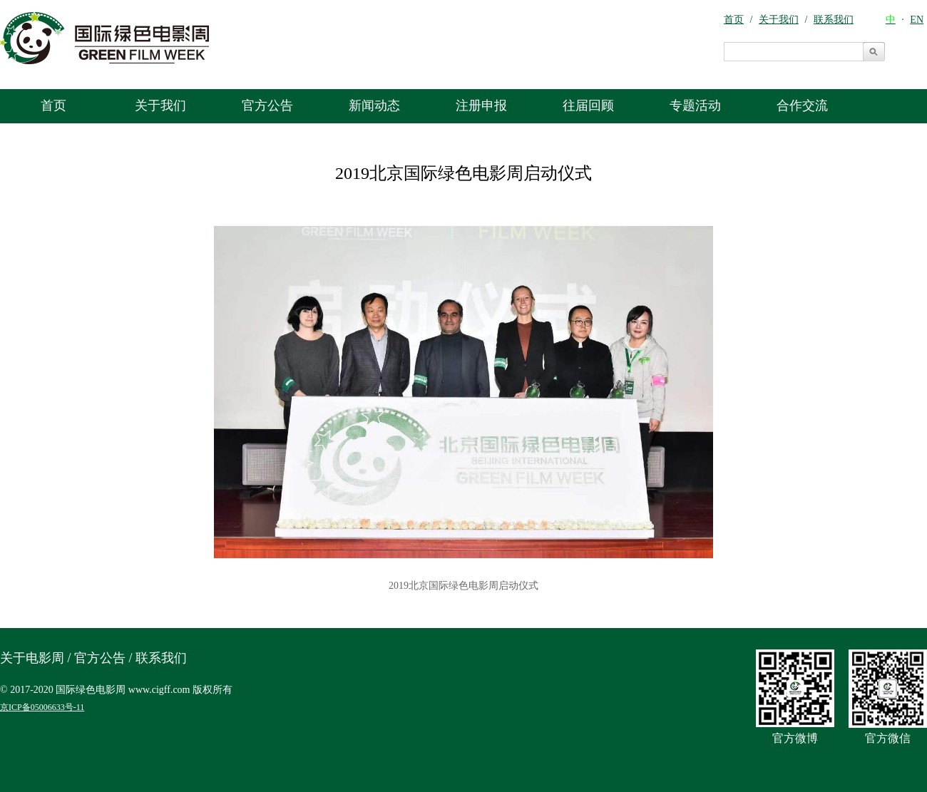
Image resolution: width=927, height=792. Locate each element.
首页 (53, 105)
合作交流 (802, 105)
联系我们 (161, 658)
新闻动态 (374, 105)
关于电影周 (32, 658)
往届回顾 (588, 105)
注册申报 (481, 105)
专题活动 (695, 105)
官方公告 (267, 105)
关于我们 (160, 105)
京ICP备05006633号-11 (42, 707)
